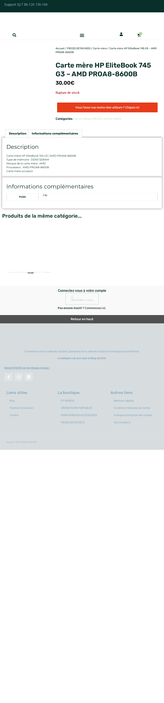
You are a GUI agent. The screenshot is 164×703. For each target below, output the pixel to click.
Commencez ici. (95, 308)
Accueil (60, 48)
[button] (14, 35)
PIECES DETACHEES (79, 48)
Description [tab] (17, 133)
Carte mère (100, 48)
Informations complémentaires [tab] (55, 133)
